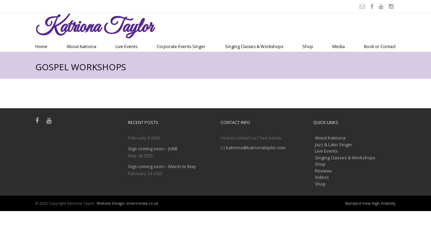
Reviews (323, 171)
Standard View (358, 203)
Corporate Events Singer (181, 46)
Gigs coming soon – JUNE (153, 149)
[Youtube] (382, 6)
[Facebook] (372, 6)
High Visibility (384, 203)
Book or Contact (380, 46)
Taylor (94, 27)
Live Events (126, 46)
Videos (322, 177)
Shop (307, 46)
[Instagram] (392, 6)
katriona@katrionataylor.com (256, 148)
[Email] (363, 6)
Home (41, 46)
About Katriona (81, 46)
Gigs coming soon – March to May (162, 166)
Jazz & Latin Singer (333, 145)
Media (338, 46)
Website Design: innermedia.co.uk (127, 203)
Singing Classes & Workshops (254, 46)
